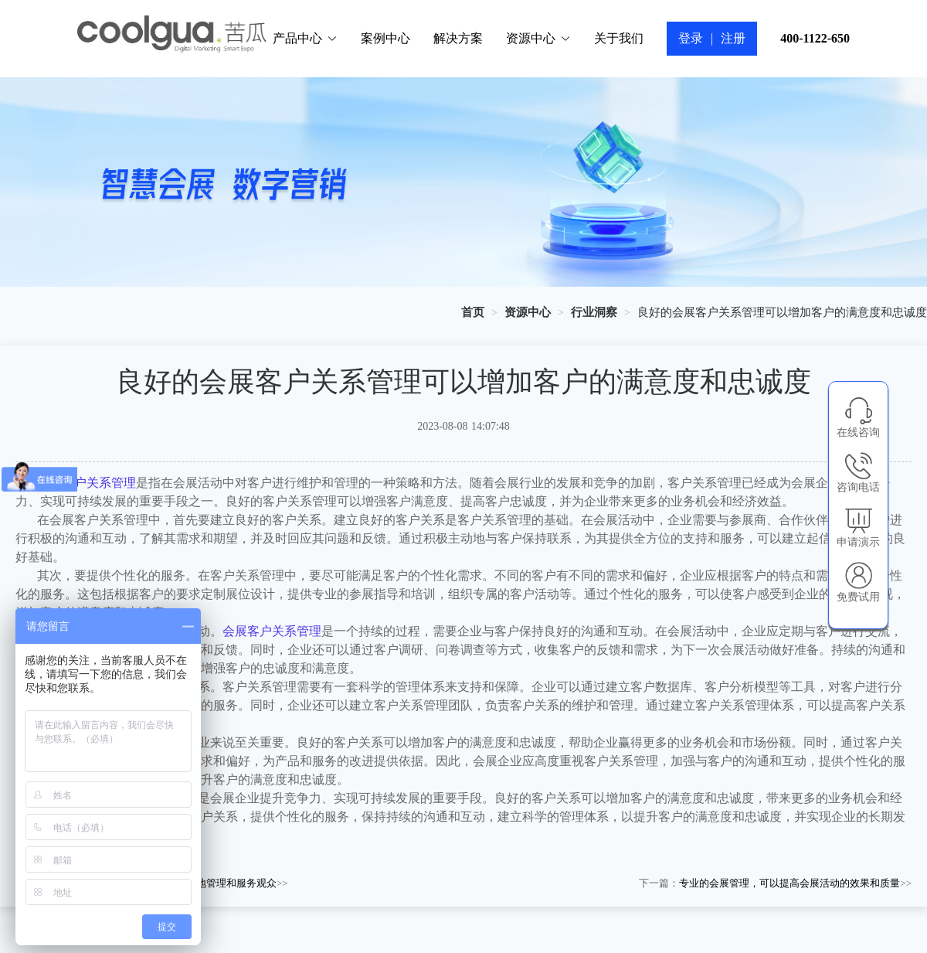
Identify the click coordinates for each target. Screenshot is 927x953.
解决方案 (458, 38)
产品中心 (305, 38)
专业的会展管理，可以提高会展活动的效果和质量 (789, 883)
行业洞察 (594, 312)
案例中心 (385, 38)
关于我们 (618, 38)
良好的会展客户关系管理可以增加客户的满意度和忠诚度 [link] (782, 312)
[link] (472, 312)
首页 (472, 312)
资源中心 (538, 38)
